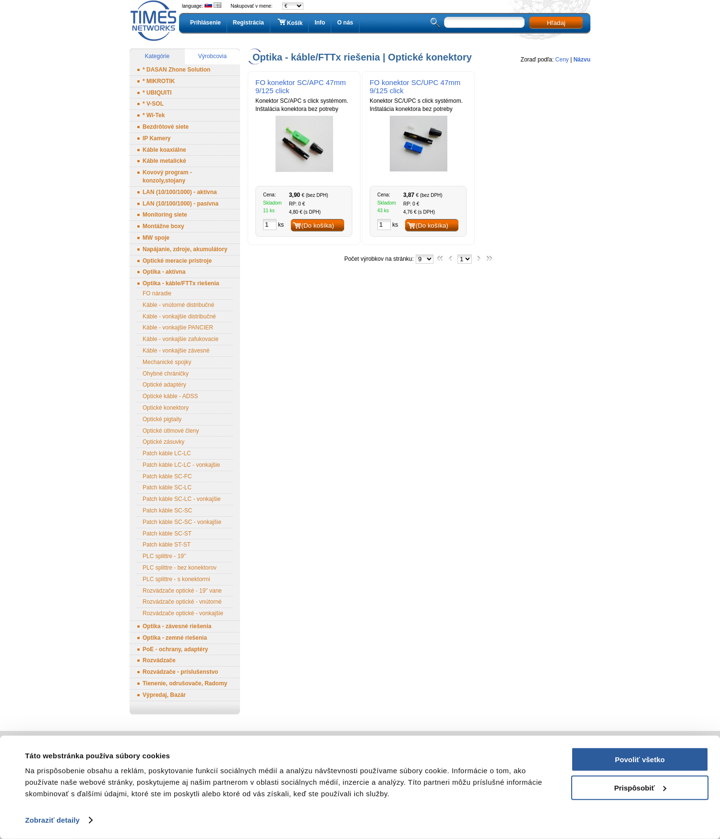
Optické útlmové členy (171, 430)
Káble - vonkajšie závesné (176, 350)
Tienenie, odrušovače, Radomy (185, 683)
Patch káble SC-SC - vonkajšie (182, 522)
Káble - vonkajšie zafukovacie (180, 339)
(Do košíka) (317, 225)
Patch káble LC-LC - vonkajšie (181, 465)
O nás (345, 22)
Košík (289, 22)
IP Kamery (156, 138)
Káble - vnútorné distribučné (178, 305)
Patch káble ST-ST (167, 544)
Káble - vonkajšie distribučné (179, 316)
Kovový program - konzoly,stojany (167, 176)
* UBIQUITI (157, 92)
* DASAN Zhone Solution (176, 69)
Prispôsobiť (640, 787)
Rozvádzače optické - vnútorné (182, 601)
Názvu (582, 59)
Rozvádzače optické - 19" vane (182, 590)
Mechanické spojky (167, 362)
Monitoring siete (165, 214)
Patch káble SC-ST (167, 533)
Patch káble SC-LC (167, 487)
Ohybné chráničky (166, 373)
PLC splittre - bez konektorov (179, 567)
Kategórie (157, 56)
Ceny (562, 59)
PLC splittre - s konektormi (176, 579)
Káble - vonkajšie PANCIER (178, 327)
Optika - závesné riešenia (177, 626)
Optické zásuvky (163, 441)
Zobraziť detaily (52, 820)
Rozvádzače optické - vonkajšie (183, 613)
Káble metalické (164, 161)
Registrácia (248, 22)
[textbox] (484, 22)
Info (319, 22)
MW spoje (156, 237)
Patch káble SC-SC (167, 510)
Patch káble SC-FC (167, 476)
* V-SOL (153, 103)
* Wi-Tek (154, 115)
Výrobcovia (212, 56)
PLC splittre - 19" (164, 556)
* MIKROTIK (159, 81)
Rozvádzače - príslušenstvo (180, 672)
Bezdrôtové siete (166, 126)
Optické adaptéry (164, 384)
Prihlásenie (205, 22)
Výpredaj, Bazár (164, 695)
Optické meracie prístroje (177, 260)
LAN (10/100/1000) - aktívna (180, 192)
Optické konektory (166, 407)
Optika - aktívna (164, 271)
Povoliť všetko (640, 759)
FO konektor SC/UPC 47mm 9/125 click (415, 86)
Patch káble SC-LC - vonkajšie (182, 499)
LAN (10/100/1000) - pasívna (180, 203)
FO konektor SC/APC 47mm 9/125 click (300, 86)
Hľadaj (556, 22)
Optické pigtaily (162, 419)
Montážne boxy (163, 226)
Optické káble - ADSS (170, 396)
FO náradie (157, 293)
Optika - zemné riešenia (175, 637)
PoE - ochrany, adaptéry (175, 649)
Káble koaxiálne (164, 149)
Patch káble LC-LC (167, 453)
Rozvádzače (159, 660)
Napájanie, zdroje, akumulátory (185, 249)
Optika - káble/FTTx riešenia (181, 283)
